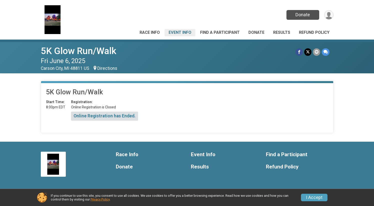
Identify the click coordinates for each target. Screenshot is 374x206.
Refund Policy (314, 32)
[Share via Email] (316, 52)
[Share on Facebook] (299, 52)
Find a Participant (220, 32)
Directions (107, 68)
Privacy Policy (100, 199)
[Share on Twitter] (307, 52)
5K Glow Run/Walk (78, 51)
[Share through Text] (325, 52)
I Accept (314, 197)
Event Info (180, 32)
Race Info (150, 32)
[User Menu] (328, 15)
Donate (302, 14)
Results (281, 32)
